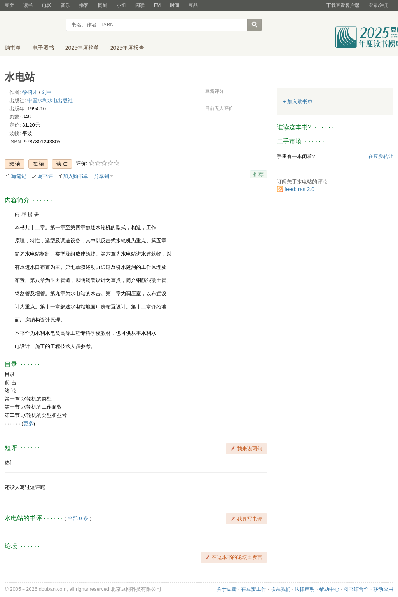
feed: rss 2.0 (299, 189)
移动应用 (383, 589)
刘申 (47, 92)
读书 (28, 5)
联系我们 (281, 589)
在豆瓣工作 (253, 589)
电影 (46, 5)
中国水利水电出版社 (50, 100)
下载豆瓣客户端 (342, 5)
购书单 (13, 48)
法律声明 (305, 589)
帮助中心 (329, 589)
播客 (84, 5)
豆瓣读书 (33, 26)
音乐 (65, 5)
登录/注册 (379, 5)
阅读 (140, 5)
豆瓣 (9, 5)
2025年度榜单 (82, 48)
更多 (28, 423)
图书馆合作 (356, 589)
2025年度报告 (127, 48)
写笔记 (18, 176)
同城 (102, 5)
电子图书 (43, 48)
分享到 (101, 176)
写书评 (45, 176)
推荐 (258, 174)
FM (157, 5)
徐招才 (29, 92)
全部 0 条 (78, 518)
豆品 (193, 5)
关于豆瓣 (226, 589)
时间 (174, 5)
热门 (10, 463)
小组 (121, 5)
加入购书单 (75, 176)
